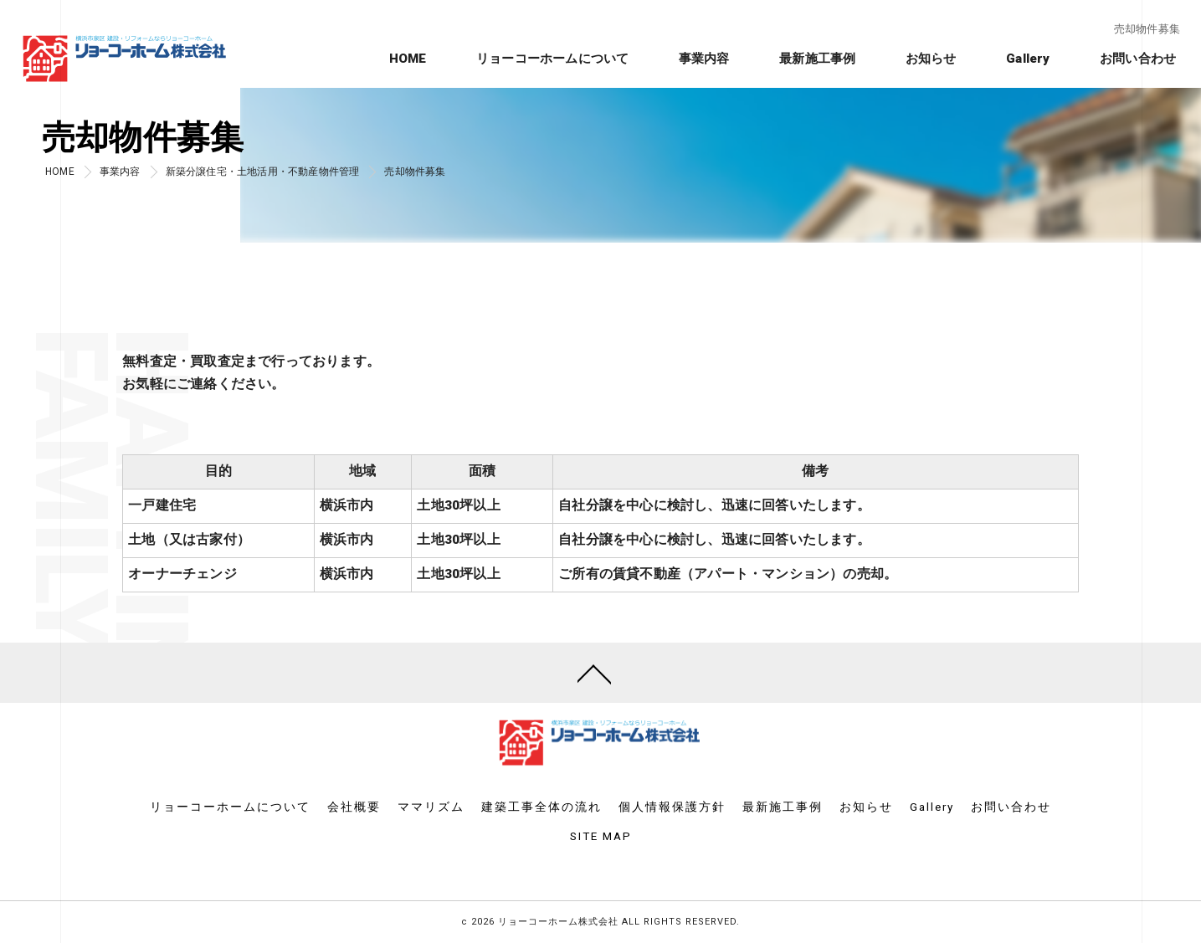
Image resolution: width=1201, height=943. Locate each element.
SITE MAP (601, 836)
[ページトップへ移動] (594, 672)
